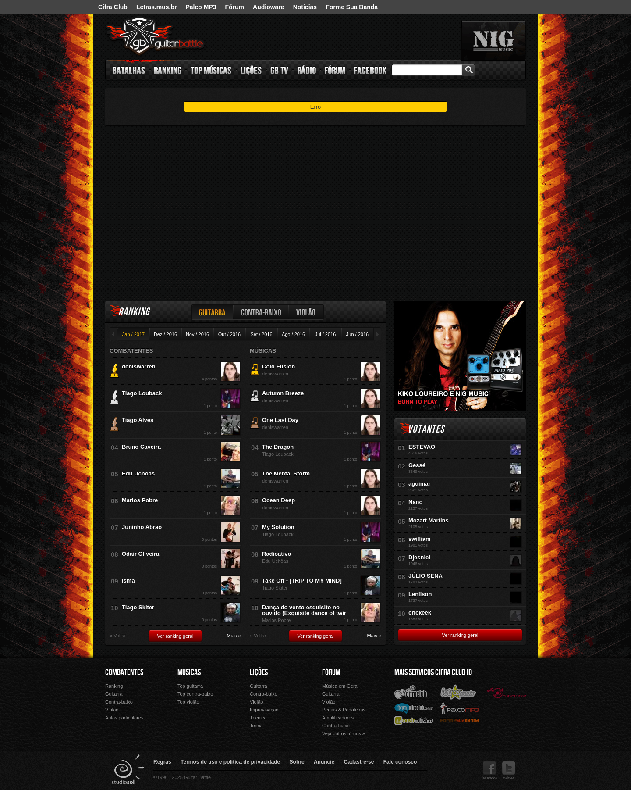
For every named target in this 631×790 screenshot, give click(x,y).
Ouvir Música (413, 720)
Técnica (258, 717)
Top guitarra (190, 686)
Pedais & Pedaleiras (343, 709)
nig (493, 41)
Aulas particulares (124, 717)
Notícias (305, 7)
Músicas (189, 672)
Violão (306, 312)
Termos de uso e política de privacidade (230, 762)
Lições (251, 70)
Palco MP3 (200, 7)
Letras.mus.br (156, 7)
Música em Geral (340, 686)
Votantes (426, 429)
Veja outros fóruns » (343, 733)
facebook (490, 770)
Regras (162, 762)
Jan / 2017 (133, 334)
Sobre (297, 762)
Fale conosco (400, 762)
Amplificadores (338, 717)
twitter (508, 770)
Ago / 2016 (293, 334)
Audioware (268, 7)
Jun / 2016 (357, 334)
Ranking (168, 70)
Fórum (235, 7)
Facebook (370, 70)
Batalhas (129, 70)
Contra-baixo (261, 312)
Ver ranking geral (175, 636)
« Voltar (118, 635)
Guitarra (212, 312)
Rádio (307, 70)
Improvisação (264, 709)
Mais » (234, 635)
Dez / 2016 (165, 334)
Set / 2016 (261, 334)
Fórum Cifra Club (413, 708)
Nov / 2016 (197, 334)
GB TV (279, 70)
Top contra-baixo (195, 694)
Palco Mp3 (459, 707)
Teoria (256, 725)
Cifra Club (113, 7)
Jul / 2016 (325, 334)
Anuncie (324, 762)
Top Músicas (211, 70)
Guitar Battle (155, 36)
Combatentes (124, 672)
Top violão (188, 701)
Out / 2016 (229, 334)
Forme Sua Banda (352, 7)
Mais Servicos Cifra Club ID (433, 672)
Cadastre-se (359, 762)
